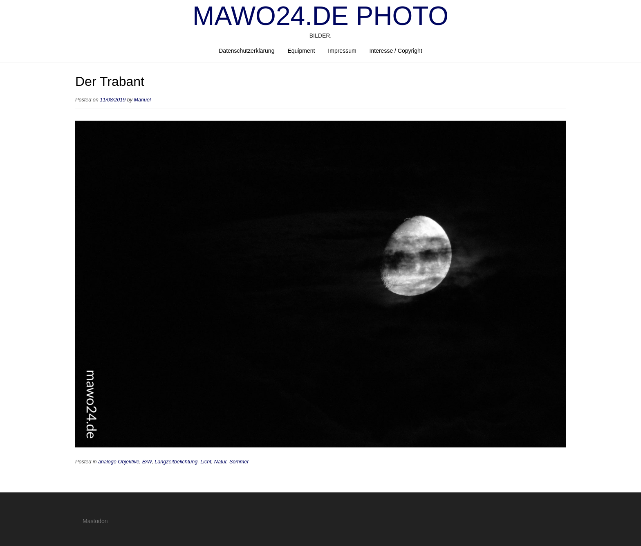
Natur (220, 462)
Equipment (301, 50)
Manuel (142, 100)
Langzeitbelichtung (176, 462)
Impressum (342, 50)
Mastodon (95, 521)
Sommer (239, 462)
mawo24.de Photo (320, 16)
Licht (205, 462)
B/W (147, 462)
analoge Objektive (118, 462)
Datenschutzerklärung (246, 50)
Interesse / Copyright (396, 50)
